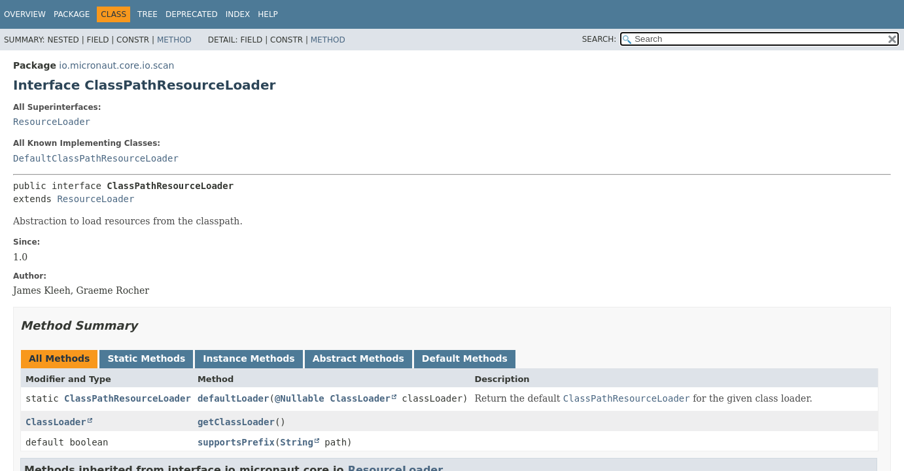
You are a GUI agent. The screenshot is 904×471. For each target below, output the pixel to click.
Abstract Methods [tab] (358, 358)
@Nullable (299, 398)
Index (238, 14)
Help (268, 14)
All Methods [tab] (59, 358)
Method (174, 39)
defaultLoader (233, 398)
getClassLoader (236, 422)
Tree (147, 14)
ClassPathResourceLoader (127, 398)
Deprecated (191, 14)
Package (72, 14)
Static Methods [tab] (146, 358)
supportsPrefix (236, 442)
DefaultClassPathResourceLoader (96, 158)
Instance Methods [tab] (248, 358)
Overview (25, 14)
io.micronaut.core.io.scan (116, 65)
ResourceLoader (51, 121)
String (296, 442)
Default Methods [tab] (465, 358)
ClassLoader (360, 398)
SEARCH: (599, 39)
